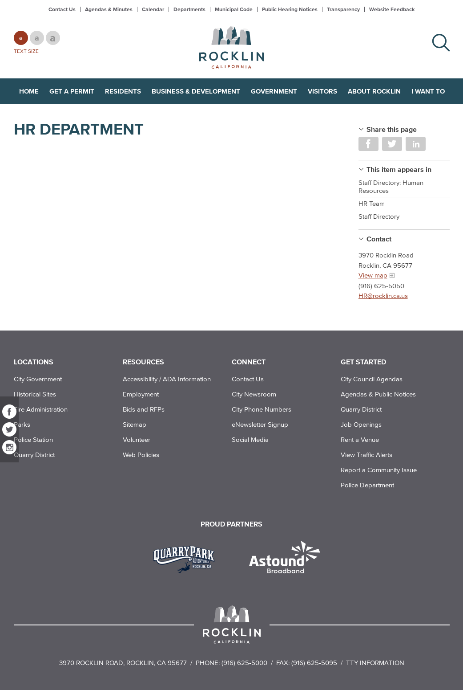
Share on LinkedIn (416, 144)
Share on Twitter (392, 144)
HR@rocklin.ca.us (383, 295)
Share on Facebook (368, 144)
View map (372, 275)
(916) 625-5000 (244, 662)
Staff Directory (378, 216)
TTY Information (375, 662)
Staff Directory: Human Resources (390, 186)
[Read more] (187, 558)
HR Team (371, 203)
